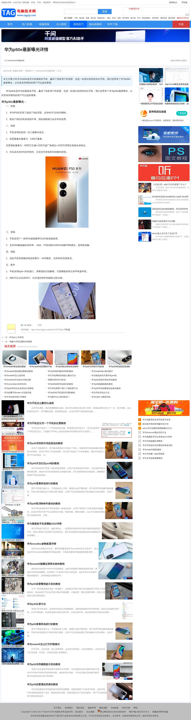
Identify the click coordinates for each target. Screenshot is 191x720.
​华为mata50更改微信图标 (14, 366)
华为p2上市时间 (16, 337)
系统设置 (163, 18)
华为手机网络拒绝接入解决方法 (62, 375)
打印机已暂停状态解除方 (13, 628)
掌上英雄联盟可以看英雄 (13, 434)
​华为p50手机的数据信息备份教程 (106, 388)
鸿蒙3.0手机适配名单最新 (20, 341)
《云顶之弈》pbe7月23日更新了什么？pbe (169, 184)
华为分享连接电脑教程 (152, 458)
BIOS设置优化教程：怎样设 (12, 664)
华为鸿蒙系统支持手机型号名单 (156, 419)
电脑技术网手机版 (160, 712)
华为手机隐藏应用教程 (152, 441)
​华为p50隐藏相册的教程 (102, 384)
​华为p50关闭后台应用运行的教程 (18, 388)
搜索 (104, 11)
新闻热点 (173, 2)
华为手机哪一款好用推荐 (153, 454)
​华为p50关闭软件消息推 (93, 366)
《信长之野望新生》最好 (13, 558)
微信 (109, 18)
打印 (40, 325)
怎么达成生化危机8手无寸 (12, 593)
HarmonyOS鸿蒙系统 (16, 61)
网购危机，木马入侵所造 (13, 522)
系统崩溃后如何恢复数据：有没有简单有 (170, 209)
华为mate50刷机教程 (152, 449)
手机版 (184, 2)
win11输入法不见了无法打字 (164, 233)
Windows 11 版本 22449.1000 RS (13, 505)
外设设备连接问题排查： (13, 646)
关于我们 (58, 708)
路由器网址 (146, 18)
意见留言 (79, 712)
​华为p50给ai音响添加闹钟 (67, 366)
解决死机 (171, 18)
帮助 (135, 708)
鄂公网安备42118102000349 (112, 712)
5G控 (114, 18)
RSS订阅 (126, 708)
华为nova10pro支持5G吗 (15, 384)
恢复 (119, 18)
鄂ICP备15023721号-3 (139, 712)
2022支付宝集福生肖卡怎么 (13, 452)
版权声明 (92, 708)
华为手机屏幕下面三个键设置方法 (63, 388)
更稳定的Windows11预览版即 (13, 487)
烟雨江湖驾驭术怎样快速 (13, 575)
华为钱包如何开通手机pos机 (104, 375)
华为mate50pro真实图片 (102, 371)
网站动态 (80, 708)
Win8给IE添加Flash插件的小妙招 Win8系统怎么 (170, 196)
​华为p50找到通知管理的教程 (60, 371)
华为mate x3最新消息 (101, 397)
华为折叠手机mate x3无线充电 (17, 392)
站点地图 (90, 712)
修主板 (133, 18)
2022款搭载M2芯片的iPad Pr (13, 416)
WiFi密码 (125, 18)
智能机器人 (101, 18)
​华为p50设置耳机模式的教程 (60, 384)
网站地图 (103, 708)
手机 (76, 18)
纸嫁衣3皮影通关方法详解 (163, 221)
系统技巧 (29, 71)
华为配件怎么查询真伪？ (59, 397)
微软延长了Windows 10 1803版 (12, 469)
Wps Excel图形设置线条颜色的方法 (176, 84)
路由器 (81, 18)
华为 (139, 18)
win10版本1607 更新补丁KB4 (13, 540)
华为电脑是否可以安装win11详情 (157, 437)
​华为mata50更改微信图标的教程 (18, 371)
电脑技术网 (17, 71)
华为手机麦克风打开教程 (15, 397)
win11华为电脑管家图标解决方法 (157, 428)
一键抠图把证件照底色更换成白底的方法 (151, 103)
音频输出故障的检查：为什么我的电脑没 (151, 84)
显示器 (93, 18)
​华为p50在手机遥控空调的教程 (61, 392)
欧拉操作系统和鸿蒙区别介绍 (155, 424)
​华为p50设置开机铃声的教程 (104, 380)
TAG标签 (115, 708)
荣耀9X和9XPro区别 (57, 380)
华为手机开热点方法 (100, 392)
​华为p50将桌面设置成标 (119, 366)
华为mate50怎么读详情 (14, 375)
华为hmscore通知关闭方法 (154, 432)
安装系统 (155, 18)
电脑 (87, 18)
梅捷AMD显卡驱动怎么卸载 (13, 611)
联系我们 (69, 708)
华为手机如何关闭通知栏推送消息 (157, 445)
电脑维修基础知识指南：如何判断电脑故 (177, 103)
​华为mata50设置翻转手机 (41, 366)
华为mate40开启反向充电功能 (17, 380)
